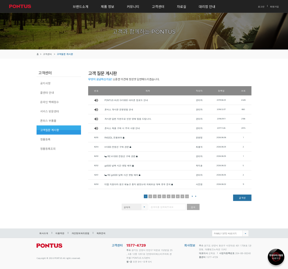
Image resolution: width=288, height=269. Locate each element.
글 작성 (242, 197)
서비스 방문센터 (49, 111)
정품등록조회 (48, 149)
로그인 (261, 6)
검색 (193, 207)
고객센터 (158, 6)
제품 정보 (107, 6)
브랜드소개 (80, 6)
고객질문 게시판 (65, 54)
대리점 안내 (207, 6)
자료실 (181, 6)
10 (187, 196)
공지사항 (45, 83)
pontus (49, 247)
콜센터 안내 (47, 92)
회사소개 (43, 233)
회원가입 (274, 6)
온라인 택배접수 (49, 102)
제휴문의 (101, 233)
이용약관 (59, 233)
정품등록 (45, 139)
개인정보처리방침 (80, 233)
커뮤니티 (133, 6)
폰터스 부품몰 (48, 120)
